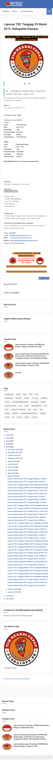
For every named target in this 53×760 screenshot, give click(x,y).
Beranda (5, 11)
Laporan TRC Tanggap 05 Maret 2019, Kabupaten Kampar (28, 568)
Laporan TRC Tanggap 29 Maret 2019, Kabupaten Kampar (28, 485)
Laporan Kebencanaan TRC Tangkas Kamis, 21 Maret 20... (28, 511)
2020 (8, 444)
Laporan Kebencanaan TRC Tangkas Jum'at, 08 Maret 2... (28, 556)
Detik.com (35, 398)
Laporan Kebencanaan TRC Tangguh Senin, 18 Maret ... (27, 520)
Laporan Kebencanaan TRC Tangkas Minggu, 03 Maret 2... (28, 579)
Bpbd (36, 394)
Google (7, 402)
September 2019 (14, 458)
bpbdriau (19, 398)
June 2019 (11, 467)
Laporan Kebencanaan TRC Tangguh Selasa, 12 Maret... (27, 538)
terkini (7, 417)
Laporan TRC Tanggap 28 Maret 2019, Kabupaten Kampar (28, 488)
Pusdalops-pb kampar (18, 409)
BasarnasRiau (9, 394)
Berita (14, 11)
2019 (8, 447)
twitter (19, 417)
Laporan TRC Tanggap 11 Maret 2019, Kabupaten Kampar (28, 541)
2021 (8, 441)
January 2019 (13, 592)
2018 (8, 596)
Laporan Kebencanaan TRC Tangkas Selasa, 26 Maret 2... (28, 493)
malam (27, 406)
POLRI (6, 409)
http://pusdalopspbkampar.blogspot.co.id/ (24, 240)
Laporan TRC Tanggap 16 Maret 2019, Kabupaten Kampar (28, 526)
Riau (29, 409)
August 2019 (12, 461)
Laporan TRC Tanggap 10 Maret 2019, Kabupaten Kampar (28, 544)
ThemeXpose (13, 757)
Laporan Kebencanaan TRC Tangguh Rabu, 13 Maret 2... (27, 535)
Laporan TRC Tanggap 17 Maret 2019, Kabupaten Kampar (28, 523)
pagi (45, 406)
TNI (13, 417)
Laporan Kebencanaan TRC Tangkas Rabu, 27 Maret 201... (28, 490)
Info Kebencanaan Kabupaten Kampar (17, 679)
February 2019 (13, 589)
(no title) (18, 372)
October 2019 (13, 455)
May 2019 (11, 470)
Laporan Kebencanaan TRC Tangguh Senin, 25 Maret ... (27, 496)
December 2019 (13, 449)
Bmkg (24, 394)
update (26, 417)
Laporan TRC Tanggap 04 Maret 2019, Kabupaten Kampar (28, 573)
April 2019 (11, 473)
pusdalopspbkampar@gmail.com (21, 238)
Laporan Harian (26, 11)
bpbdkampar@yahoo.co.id (20, 235)
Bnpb (30, 394)
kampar (43, 402)
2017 (8, 599)
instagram (34, 402)
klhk (20, 406)
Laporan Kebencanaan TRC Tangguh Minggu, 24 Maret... (28, 499)
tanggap (15, 413)
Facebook (44, 398)
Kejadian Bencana (10, 406)
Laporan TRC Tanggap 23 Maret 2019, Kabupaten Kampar (28, 505)
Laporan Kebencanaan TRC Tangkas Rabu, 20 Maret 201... (28, 514)
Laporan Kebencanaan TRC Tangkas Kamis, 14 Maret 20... (28, 532)
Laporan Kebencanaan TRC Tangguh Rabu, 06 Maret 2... (27, 565)
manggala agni (36, 406)
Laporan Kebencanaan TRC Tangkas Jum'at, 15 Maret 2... (28, 529)
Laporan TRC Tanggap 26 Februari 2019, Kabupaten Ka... (28, 547)
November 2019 (13, 452)
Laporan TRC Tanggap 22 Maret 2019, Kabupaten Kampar (28, 508)
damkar (26, 398)
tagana (7, 413)
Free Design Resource (26, 757)
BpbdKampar (9, 398)
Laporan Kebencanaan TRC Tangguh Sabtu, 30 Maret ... (27, 482)
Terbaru (43, 413)
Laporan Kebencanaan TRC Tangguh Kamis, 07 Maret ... (27, 559)
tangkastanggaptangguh (29, 413)
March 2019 (12, 476)
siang (35, 409)
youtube (34, 417)
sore (41, 409)
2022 (8, 438)
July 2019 (11, 464)
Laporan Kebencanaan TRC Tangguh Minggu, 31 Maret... (28, 479)
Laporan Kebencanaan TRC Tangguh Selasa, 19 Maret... (27, 517)
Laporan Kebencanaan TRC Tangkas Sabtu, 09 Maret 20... (28, 553)
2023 (8, 435)
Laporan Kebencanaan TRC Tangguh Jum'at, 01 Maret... (27, 585)
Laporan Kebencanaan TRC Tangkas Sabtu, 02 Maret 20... (28, 582)
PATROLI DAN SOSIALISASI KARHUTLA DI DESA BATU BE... (28, 562)
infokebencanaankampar (20, 402)
